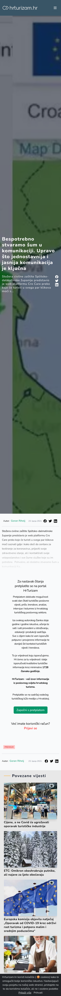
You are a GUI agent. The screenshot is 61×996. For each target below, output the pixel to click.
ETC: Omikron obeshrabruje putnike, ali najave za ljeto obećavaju (29, 873)
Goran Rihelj (18, 521)
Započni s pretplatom (30, 710)
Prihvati (38, 993)
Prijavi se (30, 728)
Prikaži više (25, 993)
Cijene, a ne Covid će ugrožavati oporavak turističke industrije (26, 824)
